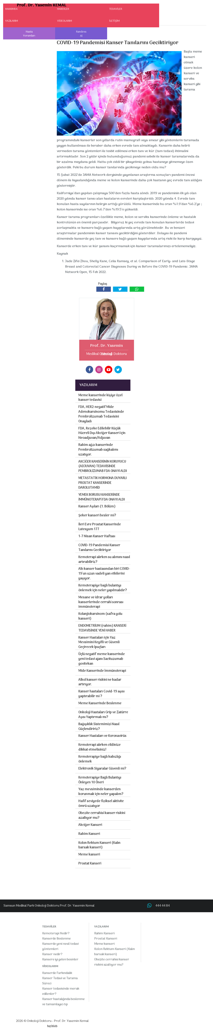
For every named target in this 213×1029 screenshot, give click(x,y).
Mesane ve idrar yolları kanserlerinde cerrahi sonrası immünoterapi (100, 602)
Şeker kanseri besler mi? (97, 515)
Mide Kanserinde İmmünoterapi (102, 671)
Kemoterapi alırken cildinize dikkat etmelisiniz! (99, 747)
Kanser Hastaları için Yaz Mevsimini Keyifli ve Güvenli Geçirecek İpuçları (99, 642)
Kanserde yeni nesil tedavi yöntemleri (60, 946)
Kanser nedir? (52, 954)
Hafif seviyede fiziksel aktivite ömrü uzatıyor (101, 804)
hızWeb (52, 1026)
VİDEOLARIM (64, 21)
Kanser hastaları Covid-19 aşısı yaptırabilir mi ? (101, 694)
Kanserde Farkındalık (57, 973)
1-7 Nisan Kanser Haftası (96, 536)
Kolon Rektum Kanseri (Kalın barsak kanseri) (99, 845)
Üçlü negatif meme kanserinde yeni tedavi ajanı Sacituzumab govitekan (101, 659)
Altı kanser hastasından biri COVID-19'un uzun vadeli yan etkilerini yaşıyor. (104, 573)
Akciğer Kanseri (90, 825)
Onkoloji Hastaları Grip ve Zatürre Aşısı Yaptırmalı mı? (103, 715)
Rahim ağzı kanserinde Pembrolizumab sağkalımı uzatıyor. (98, 449)
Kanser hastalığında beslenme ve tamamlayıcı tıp (63, 1002)
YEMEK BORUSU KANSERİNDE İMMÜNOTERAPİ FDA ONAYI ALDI (101, 497)
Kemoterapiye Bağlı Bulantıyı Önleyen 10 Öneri (99, 780)
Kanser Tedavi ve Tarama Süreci (60, 981)
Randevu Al (81, 34)
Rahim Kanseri (89, 834)
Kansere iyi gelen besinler (60, 959)
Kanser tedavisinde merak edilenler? (60, 991)
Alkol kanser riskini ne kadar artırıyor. (99, 682)
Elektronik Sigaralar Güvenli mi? (102, 768)
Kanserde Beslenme (56, 938)
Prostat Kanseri (89, 863)
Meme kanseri (89, 854)
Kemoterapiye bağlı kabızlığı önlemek (99, 759)
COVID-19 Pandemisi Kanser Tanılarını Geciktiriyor (99, 548)
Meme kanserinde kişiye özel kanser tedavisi (100, 398)
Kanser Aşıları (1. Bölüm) (96, 506)
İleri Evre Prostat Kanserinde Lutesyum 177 (99, 527)
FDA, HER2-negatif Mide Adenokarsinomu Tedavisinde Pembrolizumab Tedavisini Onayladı (101, 414)
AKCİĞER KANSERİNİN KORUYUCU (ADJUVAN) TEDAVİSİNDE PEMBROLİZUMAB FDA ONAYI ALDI (102, 466)
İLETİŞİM (114, 21)
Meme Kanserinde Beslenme (99, 703)
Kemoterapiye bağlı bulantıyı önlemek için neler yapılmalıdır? (102, 588)
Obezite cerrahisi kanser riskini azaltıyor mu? (101, 815)
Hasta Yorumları (29, 34)
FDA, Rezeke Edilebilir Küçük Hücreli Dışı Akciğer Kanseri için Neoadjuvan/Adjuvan (101, 433)
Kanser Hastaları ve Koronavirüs (102, 736)
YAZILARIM (11, 21)
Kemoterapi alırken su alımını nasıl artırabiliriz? (104, 560)
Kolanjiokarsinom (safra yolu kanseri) (100, 616)
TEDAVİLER (115, 9)
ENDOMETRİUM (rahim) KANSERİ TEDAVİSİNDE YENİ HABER (102, 628)
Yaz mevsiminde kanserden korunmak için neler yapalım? (100, 792)
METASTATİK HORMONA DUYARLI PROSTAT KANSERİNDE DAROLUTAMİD (102, 483)
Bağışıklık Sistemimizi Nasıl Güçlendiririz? (98, 727)
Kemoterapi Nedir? (55, 933)
